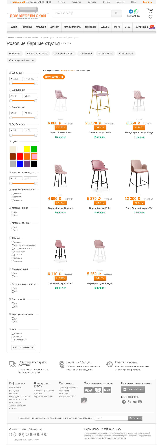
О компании (15, 387)
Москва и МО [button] (19, 2)
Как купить (14, 390)
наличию (81, 70)
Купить (60, 127)
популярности (68, 70)
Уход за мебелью (17, 405)
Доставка (92, 2)
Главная (10, 37)
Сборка (106, 2)
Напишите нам (133, 389)
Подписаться (135, 418)
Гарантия (120, 2)
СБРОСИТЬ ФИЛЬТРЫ (23, 348)
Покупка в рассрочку (44, 390)
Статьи (12, 408)
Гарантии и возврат (43, 396)
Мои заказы (64, 390)
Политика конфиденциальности (19, 395)
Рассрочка (76, 2)
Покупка (61, 2)
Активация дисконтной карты (67, 395)
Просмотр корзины (68, 387)
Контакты (147, 2)
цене (88, 70)
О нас (133, 2)
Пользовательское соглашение (18, 401)
